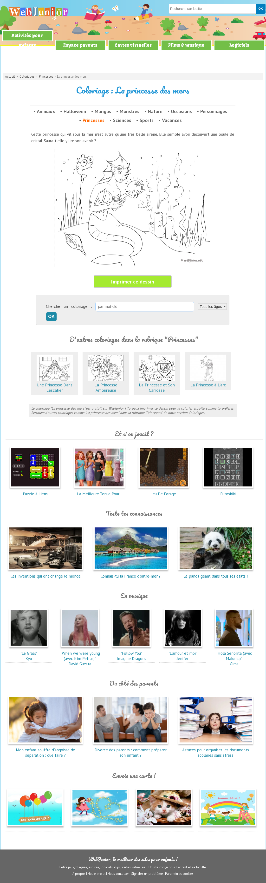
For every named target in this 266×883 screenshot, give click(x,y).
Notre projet (96, 873)
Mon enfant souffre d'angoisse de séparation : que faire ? (45, 750)
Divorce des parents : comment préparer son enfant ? (130, 750)
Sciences (122, 120)
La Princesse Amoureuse (106, 385)
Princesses (46, 76)
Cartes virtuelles (133, 45)
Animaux (46, 111)
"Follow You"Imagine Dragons (131, 653)
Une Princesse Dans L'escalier (55, 385)
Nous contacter (118, 873)
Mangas (103, 111)
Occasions (181, 111)
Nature (155, 111)
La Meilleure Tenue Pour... (99, 491)
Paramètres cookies (179, 873)
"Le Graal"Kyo (28, 653)
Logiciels (239, 45)
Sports (147, 120)
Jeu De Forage (163, 491)
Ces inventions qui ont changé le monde (45, 573)
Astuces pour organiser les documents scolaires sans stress (215, 750)
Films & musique (186, 45)
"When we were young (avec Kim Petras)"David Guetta (80, 656)
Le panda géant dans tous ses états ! (215, 573)
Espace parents (80, 45)
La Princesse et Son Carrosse (157, 385)
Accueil (10, 76)
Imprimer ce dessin (132, 281)
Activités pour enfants (27, 40)
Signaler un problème (147, 873)
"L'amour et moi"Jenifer (182, 653)
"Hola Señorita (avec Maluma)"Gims (234, 656)
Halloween (75, 111)
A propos (78, 873)
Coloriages (26, 76)
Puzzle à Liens (35, 491)
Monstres (129, 111)
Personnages (213, 111)
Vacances (172, 120)
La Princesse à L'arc (208, 382)
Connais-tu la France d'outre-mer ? (130, 573)
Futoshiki (228, 491)
